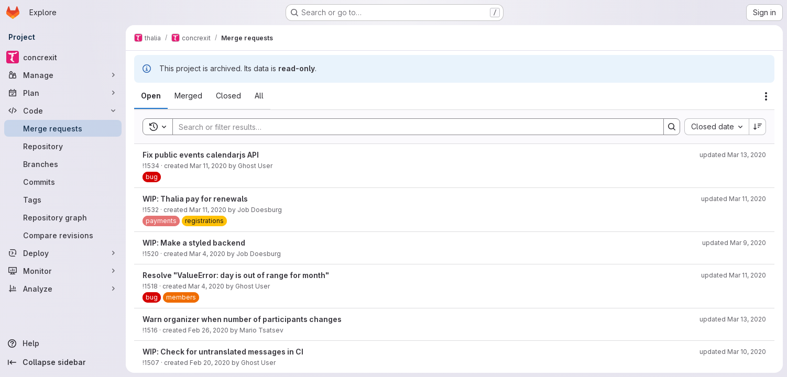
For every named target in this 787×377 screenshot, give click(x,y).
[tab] (151, 96)
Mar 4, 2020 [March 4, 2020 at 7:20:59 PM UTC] (206, 286)
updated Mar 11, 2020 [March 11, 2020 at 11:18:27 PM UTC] (733, 199)
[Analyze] (63, 288)
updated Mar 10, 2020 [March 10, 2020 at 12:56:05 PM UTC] (732, 352)
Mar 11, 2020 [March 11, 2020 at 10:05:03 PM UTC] (208, 166)
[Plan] (63, 92)
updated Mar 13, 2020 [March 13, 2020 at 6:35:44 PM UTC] (732, 155)
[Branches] (63, 164)
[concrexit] (63, 57)
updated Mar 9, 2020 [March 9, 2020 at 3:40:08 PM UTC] (734, 243)
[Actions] (766, 96)
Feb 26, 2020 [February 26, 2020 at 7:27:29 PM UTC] (208, 330)
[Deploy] (63, 253)
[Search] (413, 126)
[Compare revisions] (63, 235)
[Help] (63, 343)
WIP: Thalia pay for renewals (195, 198)
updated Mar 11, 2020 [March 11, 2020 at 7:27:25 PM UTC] (733, 275)
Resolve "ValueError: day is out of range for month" (236, 275)
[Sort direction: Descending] (757, 126)
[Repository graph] (63, 217)
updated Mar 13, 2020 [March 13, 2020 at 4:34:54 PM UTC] (732, 319)
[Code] (63, 110)
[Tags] (63, 199)
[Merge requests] (63, 128)
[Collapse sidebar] (63, 362)
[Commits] (63, 181)
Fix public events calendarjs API (201, 154)
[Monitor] (63, 270)
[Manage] (63, 74)
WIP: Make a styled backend (194, 242)
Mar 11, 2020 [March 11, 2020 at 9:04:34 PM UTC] (207, 210)
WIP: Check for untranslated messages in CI (223, 351)
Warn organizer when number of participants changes (242, 319)
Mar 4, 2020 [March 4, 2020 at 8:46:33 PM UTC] (207, 254)
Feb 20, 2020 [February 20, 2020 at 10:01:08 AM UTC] (210, 363)
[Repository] (63, 146)
